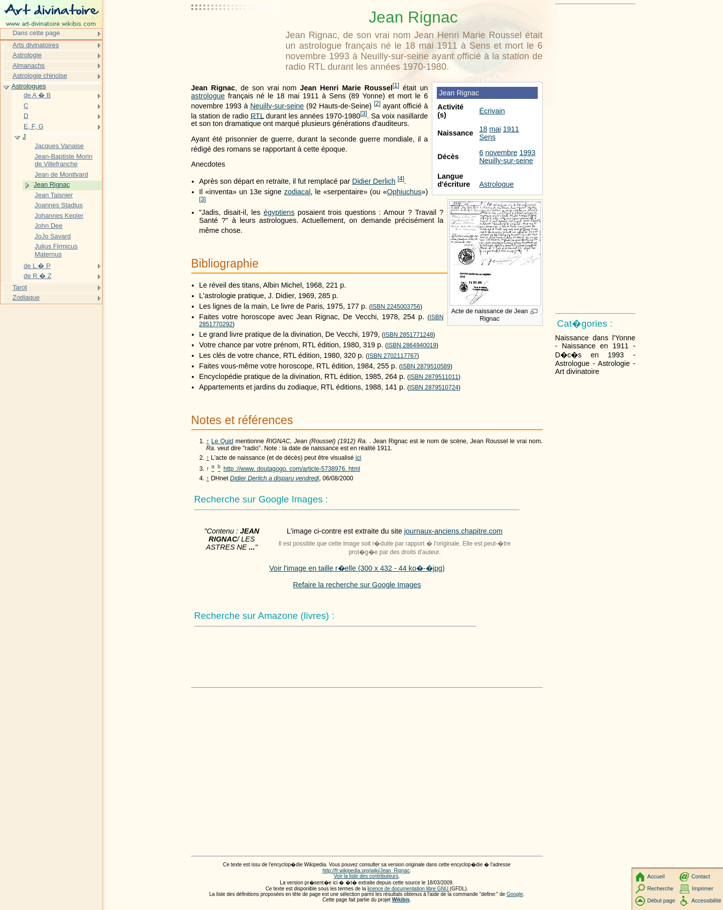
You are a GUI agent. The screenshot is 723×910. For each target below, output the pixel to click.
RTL (257, 115)
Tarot (20, 287)
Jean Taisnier (54, 195)
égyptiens (279, 212)
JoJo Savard (53, 236)
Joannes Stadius (59, 205)
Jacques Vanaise (59, 146)
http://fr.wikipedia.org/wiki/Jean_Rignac (366, 870)
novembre (501, 153)
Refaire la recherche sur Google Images (357, 585)
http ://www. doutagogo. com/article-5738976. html (291, 468)
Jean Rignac (52, 184)
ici (358, 457)
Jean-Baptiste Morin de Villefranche (63, 160)
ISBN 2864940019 (411, 345)
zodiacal (297, 192)
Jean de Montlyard (61, 174)
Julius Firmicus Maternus (56, 250)
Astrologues (29, 86)
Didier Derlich (373, 181)
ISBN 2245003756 (395, 306)
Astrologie (27, 55)
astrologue (208, 96)
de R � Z (37, 276)
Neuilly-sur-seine (506, 161)
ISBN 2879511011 (433, 376)
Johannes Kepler (59, 215)
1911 (511, 129)
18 (483, 129)
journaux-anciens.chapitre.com (453, 531)
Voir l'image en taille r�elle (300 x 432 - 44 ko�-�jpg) (357, 568)
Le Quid (222, 441)
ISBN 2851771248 (408, 334)
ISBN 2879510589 (425, 366)
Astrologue (496, 184)
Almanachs (29, 65)
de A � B (37, 95)
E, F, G (34, 126)
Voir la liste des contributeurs (366, 876)
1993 (527, 153)
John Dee (48, 225)
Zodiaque (26, 297)
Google (515, 894)
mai (495, 129)
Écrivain (492, 111)
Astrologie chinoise (40, 75)
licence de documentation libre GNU (409, 888)
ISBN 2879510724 (433, 387)
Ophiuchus (404, 192)
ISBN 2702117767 (392, 355)
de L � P (37, 266)
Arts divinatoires (36, 45)
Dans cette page (36, 33)
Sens (487, 137)
